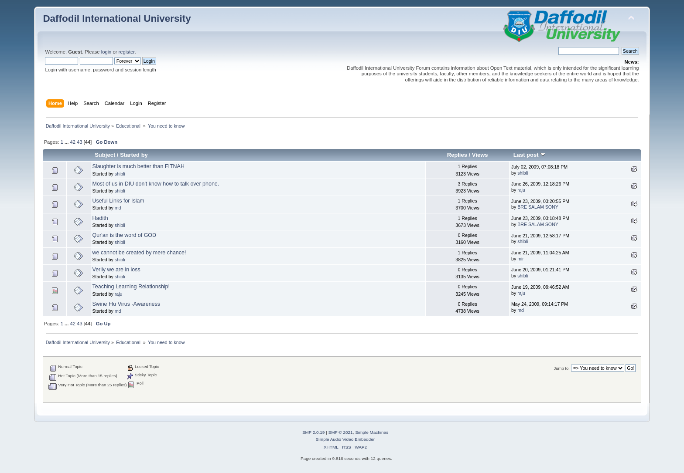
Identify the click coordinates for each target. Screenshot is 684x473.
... (67, 142)
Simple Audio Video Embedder (345, 439)
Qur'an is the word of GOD (124, 235)
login (106, 51)
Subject (105, 155)
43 (79, 142)
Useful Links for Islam (118, 201)
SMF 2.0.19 (313, 432)
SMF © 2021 (340, 432)
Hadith (100, 218)
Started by (134, 155)
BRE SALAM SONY (537, 206)
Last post (529, 155)
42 (72, 142)
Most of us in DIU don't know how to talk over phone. (155, 184)
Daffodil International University (117, 18)
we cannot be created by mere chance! (139, 253)
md (118, 207)
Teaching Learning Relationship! (131, 287)
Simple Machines (371, 432)
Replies (457, 155)
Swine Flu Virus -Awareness (126, 304)
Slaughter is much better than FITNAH (138, 166)
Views (480, 155)
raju (521, 190)
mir (520, 258)
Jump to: (562, 368)
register (127, 51)
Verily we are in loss (116, 270)
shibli (120, 173)
